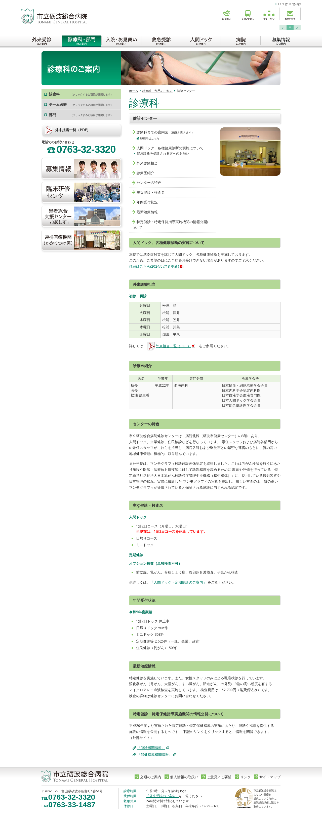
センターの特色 (149, 182)
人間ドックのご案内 (201, 40)
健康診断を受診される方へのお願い (163, 153)
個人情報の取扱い (184, 776)
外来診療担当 (147, 163)
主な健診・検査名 (151, 192)
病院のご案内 (240, 40)
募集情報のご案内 (280, 40)
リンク (245, 776)
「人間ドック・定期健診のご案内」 (178, 582)
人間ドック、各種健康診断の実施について (170, 148)
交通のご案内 (150, 776)
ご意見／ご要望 (219, 776)
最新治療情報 (147, 211)
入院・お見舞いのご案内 (121, 40)
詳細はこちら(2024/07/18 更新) (154, 266)
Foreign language (289, 4)
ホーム (133, 91)
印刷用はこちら (149, 138)
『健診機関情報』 (151, 747)
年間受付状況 (147, 202)
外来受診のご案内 (42, 40)
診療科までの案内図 (152, 132)
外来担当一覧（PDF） (169, 346)
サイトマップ (269, 776)
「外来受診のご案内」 (162, 796)
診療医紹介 (145, 172)
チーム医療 (81, 104)
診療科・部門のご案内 (81, 40)
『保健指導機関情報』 (154, 754)
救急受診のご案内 (161, 40)
